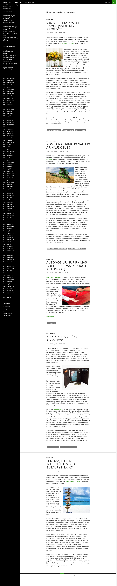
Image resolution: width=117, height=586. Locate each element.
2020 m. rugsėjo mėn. (8, 140)
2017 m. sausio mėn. (8, 222)
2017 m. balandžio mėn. (9, 215)
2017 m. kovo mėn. (7, 217)
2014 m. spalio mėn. (8, 281)
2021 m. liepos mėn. (8, 118)
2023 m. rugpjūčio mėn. (8, 82)
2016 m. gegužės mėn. (8, 239)
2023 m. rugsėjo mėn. (8, 80)
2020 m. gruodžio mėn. (8, 133)
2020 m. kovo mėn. (7, 153)
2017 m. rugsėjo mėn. (8, 204)
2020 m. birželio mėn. (8, 146)
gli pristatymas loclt (54, 130)
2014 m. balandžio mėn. (9, 295)
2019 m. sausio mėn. (8, 177)
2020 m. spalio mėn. (8, 138)
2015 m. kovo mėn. (7, 270)
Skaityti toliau (51, 316)
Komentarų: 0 (64, 33)
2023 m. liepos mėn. (8, 85)
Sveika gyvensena (7, 313)
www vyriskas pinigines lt (68, 446)
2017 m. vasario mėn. (8, 219)
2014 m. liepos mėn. (8, 288)
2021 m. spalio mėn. (8, 111)
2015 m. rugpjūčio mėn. (8, 259)
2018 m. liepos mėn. (8, 191)
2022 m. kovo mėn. (7, 102)
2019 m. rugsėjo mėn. (8, 166)
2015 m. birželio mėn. (8, 264)
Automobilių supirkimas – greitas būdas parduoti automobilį (67, 266)
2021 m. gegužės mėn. (8, 122)
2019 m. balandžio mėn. (9, 175)
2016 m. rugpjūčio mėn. (8, 233)
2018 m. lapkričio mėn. (8, 182)
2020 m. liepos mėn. (8, 144)
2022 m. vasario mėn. (8, 104)
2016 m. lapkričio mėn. (8, 226)
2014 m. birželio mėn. (8, 290)
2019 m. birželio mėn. (8, 171)
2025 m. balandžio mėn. (9, 78)
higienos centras (68, 130)
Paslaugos (49, 19)
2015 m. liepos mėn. (8, 261)
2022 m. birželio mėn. (8, 98)
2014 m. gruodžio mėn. (8, 277)
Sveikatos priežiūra (7, 315)
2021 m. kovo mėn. (7, 127)
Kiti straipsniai (51, 141)
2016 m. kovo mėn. (7, 244)
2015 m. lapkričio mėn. (8, 253)
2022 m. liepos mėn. (8, 96)
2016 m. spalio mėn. (8, 228)
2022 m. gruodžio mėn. (8, 87)
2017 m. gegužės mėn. (8, 213)
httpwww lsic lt (81, 130)
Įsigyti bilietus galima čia (73, 481)
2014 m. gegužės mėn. (8, 292)
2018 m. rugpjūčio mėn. (8, 188)
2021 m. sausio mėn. (8, 131)
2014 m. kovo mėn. (7, 297)
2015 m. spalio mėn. (8, 255)
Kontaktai (107, 2)
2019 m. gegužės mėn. (8, 173)
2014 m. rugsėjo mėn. (8, 284)
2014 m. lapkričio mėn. (8, 279)
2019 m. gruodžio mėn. (8, 160)
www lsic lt (51, 323)
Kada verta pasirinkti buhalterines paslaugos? (8, 51)
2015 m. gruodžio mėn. (8, 250)
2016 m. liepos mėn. (8, 235)
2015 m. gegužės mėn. (8, 266)
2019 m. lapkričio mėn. (8, 162)
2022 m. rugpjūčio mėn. (8, 93)
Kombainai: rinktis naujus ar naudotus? (68, 145)
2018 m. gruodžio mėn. (8, 180)
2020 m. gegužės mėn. (8, 149)
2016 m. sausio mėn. (8, 248)
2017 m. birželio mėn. (8, 211)
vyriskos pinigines (58, 409)
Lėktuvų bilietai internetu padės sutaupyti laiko (60, 464)
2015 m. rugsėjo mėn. (8, 257)
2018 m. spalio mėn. (8, 184)
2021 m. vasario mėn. (8, 129)
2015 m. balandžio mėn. (9, 268)
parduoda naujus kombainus (77, 248)
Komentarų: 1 (64, 272)
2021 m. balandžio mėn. (9, 124)
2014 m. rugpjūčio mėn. (8, 286)
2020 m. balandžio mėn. (9, 151)
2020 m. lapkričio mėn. (8, 135)
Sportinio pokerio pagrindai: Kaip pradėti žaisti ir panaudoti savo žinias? (10, 39)
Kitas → (72, 575)
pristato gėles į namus (68, 43)
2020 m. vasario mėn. (8, 155)
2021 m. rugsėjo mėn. (8, 113)
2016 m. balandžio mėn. (9, 242)
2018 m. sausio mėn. (8, 200)
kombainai (49, 159)
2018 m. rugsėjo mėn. (8, 186)
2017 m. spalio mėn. (8, 202)
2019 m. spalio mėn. (8, 164)
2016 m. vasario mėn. (8, 246)
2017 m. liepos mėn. (8, 208)
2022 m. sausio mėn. (8, 107)
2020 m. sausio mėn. (8, 158)
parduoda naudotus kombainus (57, 248)
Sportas (5, 311)
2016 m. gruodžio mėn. (8, 224)
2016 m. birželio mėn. (8, 237)
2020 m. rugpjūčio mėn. (8, 142)
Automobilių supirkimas (53, 277)
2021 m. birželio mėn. (8, 120)
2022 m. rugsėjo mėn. (8, 91)
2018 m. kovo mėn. (7, 197)
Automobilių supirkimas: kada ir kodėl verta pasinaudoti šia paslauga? (10, 28)
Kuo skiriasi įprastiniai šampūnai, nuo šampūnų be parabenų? (9, 22)
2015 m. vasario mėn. (8, 273)
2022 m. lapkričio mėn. (8, 89)
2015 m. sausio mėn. (8, 275)
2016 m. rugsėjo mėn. (8, 231)
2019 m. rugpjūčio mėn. (8, 169)
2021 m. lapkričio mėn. (8, 109)
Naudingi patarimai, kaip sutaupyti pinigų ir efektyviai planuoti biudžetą (9, 17)
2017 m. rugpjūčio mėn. (8, 206)
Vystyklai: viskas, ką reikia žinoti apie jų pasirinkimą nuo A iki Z (10, 33)
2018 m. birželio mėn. (8, 193)
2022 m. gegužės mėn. (8, 100)
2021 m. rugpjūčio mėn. (8, 115)
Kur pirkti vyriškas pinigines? (63, 338)
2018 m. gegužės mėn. (8, 195)
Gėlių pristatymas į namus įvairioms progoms (62, 26)
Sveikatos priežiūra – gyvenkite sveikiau (18, 2)
